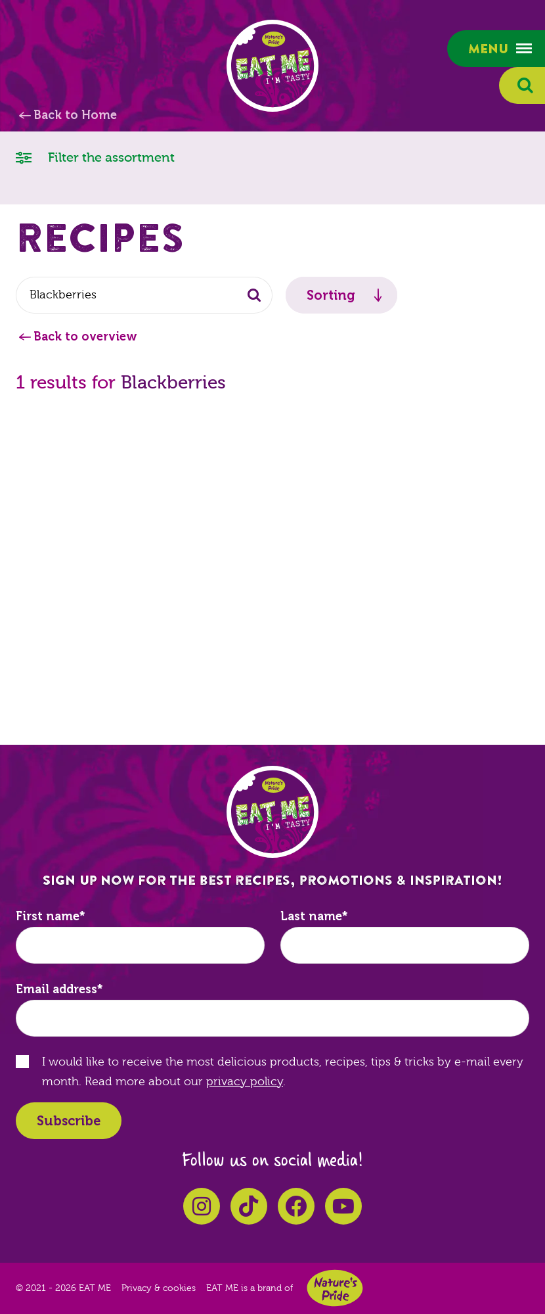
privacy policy (244, 1082)
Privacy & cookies (158, 1288)
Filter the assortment (95, 157)
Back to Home (75, 115)
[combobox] (144, 295)
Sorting (331, 295)
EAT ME (272, 66)
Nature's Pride (334, 1288)
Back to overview (85, 336)
